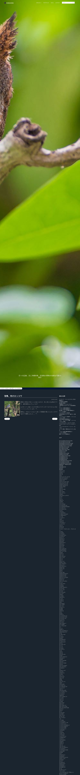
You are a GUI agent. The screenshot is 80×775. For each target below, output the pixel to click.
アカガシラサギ (62, 486)
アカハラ (61, 490)
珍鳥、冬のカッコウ (13, 396)
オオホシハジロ (62, 562)
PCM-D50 (61, 465)
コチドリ (61, 689)
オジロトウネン (62, 583)
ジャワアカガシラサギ (63, 749)
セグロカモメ (61, 764)
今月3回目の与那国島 (63, 401)
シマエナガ (61, 732)
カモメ (60, 602)
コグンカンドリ (62, 681)
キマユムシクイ (62, 640)
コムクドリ (61, 699)
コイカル (61, 674)
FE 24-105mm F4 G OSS (64, 461)
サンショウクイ (62, 717)
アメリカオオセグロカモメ (64, 506)
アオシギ (61, 474)
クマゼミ (61, 655)
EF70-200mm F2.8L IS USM (64, 455)
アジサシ (61, 496)
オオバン (61, 560)
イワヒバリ (61, 521)
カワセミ (61, 613)
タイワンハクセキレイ (63, 773)
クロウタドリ (61, 658)
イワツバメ (61, 520)
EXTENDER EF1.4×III (63, 458)
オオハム (61, 558)
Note (52, 2)
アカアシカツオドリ (63, 479)
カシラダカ (61, 596)
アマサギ (61, 501)
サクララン (61, 708)
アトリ (60, 497)
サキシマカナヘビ (62, 705)
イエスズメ (61, 511)
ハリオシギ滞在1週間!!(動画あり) (65, 431)
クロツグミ (61, 661)
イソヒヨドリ (61, 517)
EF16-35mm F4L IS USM (64, 447)
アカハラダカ (61, 491)
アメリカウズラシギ (63, 505)
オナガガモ (61, 586)
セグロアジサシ (62, 763)
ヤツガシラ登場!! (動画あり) (64, 407)
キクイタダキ (61, 624)
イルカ (60, 519)
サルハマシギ (61, 715)
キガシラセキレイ (62, 623)
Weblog (38, 2)
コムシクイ (61, 700)
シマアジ (61, 731)
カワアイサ (61, 610)
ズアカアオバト (62, 754)
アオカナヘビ (61, 471)
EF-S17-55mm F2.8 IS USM (64, 442)
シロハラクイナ (62, 746)
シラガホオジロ (62, 737)
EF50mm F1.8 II (62, 452)
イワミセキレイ (62, 522)
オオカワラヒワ (62, 542)
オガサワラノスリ (62, 576)
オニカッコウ (61, 589)
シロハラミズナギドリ (63, 747)
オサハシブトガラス (63, 581)
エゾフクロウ (61, 533)
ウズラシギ (61, 526)
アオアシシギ (61, 470)
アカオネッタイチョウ (63, 484)
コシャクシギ (61, 687)
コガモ (60, 679)
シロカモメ (61, 741)
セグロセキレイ (62, 766)
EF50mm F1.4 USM (63, 450)
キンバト (61, 645)
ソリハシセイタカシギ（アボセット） (66, 772)
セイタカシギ (61, 762)
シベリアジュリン (62, 723)
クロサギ (61, 659)
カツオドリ (61, 599)
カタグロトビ (61, 597)
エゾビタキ (61, 532)
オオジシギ (61, 546)
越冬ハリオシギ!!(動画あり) (64, 434)
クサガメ (61, 651)
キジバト (61, 628)
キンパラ (61, 646)
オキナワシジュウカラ (63, 577)
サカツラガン (61, 702)
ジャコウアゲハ (62, 748)
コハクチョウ (61, 694)
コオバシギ (61, 677)
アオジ (60, 475)
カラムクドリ (61, 607)
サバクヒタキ (61, 712)
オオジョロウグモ (62, 548)
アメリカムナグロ (62, 509)
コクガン (61, 680)
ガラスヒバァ (61, 620)
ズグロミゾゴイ (62, 758)
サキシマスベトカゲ (63, 706)
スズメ (60, 753)
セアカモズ (61, 759)
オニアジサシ (61, 588)
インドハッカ (61, 524)
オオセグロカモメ (62, 550)
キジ (60, 627)
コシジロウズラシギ (63, 686)
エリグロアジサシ (62, 535)
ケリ (60, 669)
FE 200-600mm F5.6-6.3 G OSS (65, 460)
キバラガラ (61, 636)
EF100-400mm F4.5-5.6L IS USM (65, 444)
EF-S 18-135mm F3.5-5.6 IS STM (65, 440)
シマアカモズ (61, 730)
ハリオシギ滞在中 (62, 432)
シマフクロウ (61, 735)
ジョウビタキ (61, 751)
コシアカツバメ (62, 685)
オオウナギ (61, 541)
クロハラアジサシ (62, 666)
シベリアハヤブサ (62, 727)
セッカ (60, 768)
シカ (60, 718)
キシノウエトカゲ (62, 625)
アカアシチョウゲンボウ (64, 481)
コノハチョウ (61, 692)
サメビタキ (61, 713)
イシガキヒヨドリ (62, 515)
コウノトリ (61, 675)
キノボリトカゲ (62, 634)
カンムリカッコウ (62, 618)
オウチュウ (61, 537)
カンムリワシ (61, 619)
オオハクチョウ (62, 556)
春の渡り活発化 (62, 403)
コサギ (60, 682)
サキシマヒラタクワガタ (64, 707)
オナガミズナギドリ (63, 587)
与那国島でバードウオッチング (65, 404)
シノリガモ (61, 720)
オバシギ (61, 591)
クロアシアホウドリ (63, 656)
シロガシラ (61, 742)
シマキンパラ (61, 733)
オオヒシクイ (61, 561)
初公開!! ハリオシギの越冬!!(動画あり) (66, 410)
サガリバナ (61, 704)
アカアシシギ (61, 480)
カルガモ (61, 609)
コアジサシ (61, 671)
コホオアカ (61, 695)
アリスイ (61, 510)
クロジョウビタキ (62, 660)
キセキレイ (61, 629)
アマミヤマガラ (62, 504)
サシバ (60, 711)
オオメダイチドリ (62, 566)
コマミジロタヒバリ (63, 696)
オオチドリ (61, 553)
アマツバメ (61, 502)
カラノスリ (61, 605)
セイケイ (61, 761)
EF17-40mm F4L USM (63, 448)
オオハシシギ (61, 557)
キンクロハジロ (62, 644)
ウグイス (61, 525)
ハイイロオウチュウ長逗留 (64, 412)
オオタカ (61, 552)
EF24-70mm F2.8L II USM (64, 449)
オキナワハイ (61, 578)
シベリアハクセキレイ (63, 726)
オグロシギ (61, 579)
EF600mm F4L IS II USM (64, 453)
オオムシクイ (61, 564)
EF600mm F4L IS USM (63, 454)
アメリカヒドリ (62, 507)
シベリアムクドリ (62, 728)
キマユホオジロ (62, 639)
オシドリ (61, 582)
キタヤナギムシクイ (63, 632)
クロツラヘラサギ (62, 663)
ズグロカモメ (61, 756)
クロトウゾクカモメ (63, 665)
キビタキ (61, 638)
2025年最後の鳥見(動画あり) (64, 419)
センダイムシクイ (62, 769)
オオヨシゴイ (61, 568)
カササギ (61, 594)
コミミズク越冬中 (62, 411)
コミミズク (61, 697)
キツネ (60, 633)
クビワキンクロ (62, 654)
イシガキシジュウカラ (63, 514)
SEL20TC (61, 469)
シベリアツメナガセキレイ (64, 725)
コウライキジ (61, 676)
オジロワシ (61, 584)
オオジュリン (61, 547)
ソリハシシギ (61, 771)
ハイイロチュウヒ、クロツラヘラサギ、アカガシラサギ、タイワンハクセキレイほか (67, 424)
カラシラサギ (61, 604)
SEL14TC (61, 468)
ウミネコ (61, 531)
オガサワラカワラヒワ (63, 573)
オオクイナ (61, 543)
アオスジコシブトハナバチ (64, 476)
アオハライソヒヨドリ (63, 478)
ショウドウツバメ (62, 736)
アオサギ (61, 473)
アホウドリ (61, 500)
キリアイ (61, 643)
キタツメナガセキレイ (63, 630)
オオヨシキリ (61, 567)
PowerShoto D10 (62, 466)
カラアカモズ (61, 603)
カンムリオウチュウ (63, 615)
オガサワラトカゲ (62, 574)
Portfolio (46, 2)
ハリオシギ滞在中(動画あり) (64, 409)
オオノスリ (61, 555)
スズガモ (61, 752)
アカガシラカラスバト (63, 485)
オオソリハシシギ (62, 551)
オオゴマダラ (61, 545)
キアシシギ (61, 622)
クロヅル (61, 664)
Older (54, 418)
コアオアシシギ (62, 670)
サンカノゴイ (61, 716)
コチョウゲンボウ (62, 690)
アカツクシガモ (62, 489)
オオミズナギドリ (62, 563)
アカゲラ (61, 488)
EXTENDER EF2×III (63, 459)
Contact (57, 2)
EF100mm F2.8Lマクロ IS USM (65, 445)
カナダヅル (61, 600)
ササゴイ (61, 710)
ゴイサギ (61, 701)
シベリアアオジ (62, 721)
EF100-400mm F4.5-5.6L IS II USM (66, 443)
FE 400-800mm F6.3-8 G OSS (65, 463)
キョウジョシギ (62, 641)
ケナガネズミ (61, 668)
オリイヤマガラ (62, 592)
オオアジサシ (61, 540)
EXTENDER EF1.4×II (63, 457)
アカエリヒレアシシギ (63, 483)
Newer (7, 418)
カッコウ (61, 598)
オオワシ (61, 571)
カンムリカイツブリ (63, 617)
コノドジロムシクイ (63, 691)
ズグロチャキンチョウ (63, 757)
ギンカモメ (61, 648)
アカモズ (61, 494)
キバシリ (61, 635)
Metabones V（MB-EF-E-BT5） (65, 464)
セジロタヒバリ (62, 767)
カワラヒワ (61, 614)
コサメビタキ (61, 684)
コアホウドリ (61, 672)
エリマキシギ (61, 536)
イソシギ (61, 516)
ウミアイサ (61, 527)
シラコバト (61, 738)
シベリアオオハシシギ (63, 722)
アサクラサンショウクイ (64, 495)
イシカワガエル (62, 512)
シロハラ (61, 744)
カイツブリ (61, 593)
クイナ (60, 650)
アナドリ (61, 499)
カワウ (60, 612)
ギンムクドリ (61, 649)
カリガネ (61, 608)
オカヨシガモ (61, 572)
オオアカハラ (61, 538)
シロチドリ (61, 743)
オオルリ (61, 569)
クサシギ (61, 653)
